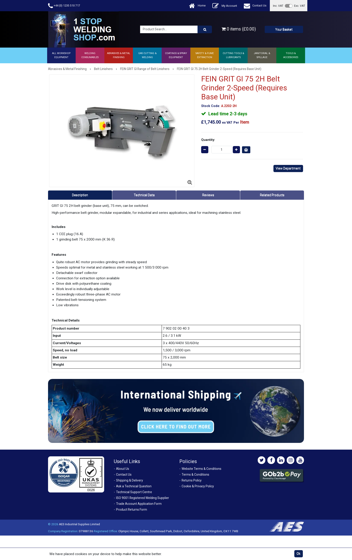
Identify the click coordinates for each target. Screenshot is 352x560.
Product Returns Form (131, 509)
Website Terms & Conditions (201, 468)
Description (80, 195)
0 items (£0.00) (239, 29)
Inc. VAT (278, 5)
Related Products (272, 195)
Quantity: (208, 140)
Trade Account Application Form (139, 503)
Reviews (208, 195)
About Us (122, 468)
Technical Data (144, 195)
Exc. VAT (299, 5)
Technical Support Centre (134, 492)
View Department (288, 168)
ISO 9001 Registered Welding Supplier (142, 498)
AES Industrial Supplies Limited (79, 524)
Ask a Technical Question (134, 486)
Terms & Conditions (195, 474)
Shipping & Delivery (129, 480)
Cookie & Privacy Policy (198, 486)
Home (197, 5)
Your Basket (284, 29)
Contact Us (255, 5)
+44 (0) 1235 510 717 (64, 5)
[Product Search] (205, 29)
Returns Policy (192, 480)
